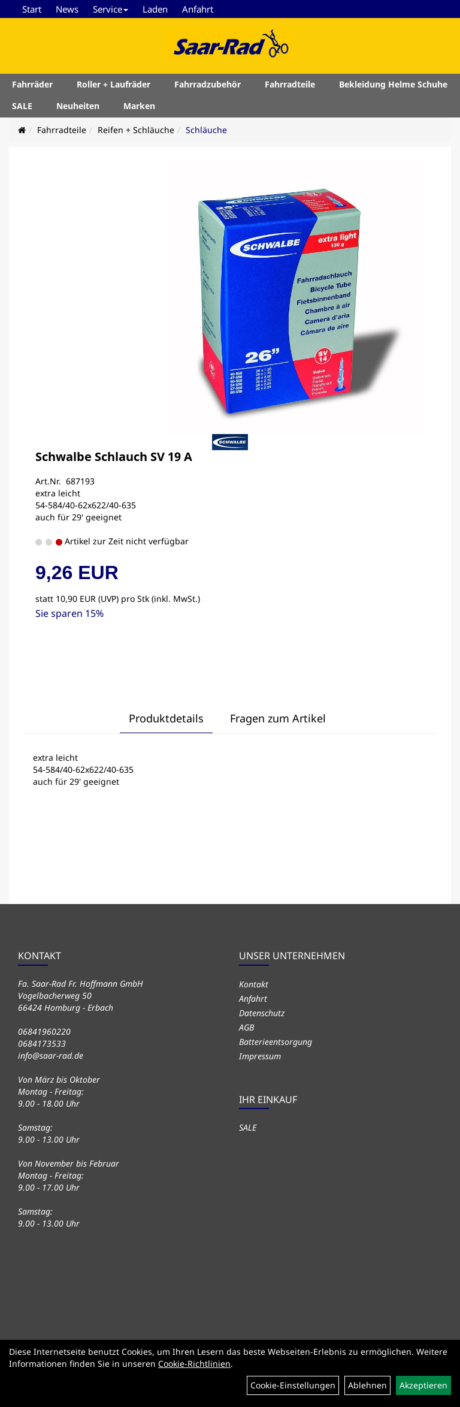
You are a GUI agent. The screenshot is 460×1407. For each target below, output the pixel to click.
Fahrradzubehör (207, 86)
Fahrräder (32, 86)
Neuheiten (77, 107)
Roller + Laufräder (113, 86)
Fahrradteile (290, 86)
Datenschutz (262, 1013)
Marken (139, 107)
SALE (22, 107)
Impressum (260, 1056)
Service (110, 9)
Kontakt (253, 984)
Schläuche (206, 129)
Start (31, 9)
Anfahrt (197, 9)
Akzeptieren (423, 1385)
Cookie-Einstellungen (292, 1385)
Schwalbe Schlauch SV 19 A (113, 456)
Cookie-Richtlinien (194, 1363)
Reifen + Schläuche (136, 129)
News (67, 9)
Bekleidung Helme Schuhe (393, 86)
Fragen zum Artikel (278, 718)
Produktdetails (166, 718)
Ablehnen (367, 1385)
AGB (246, 1027)
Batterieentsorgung (275, 1041)
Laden (155, 9)
